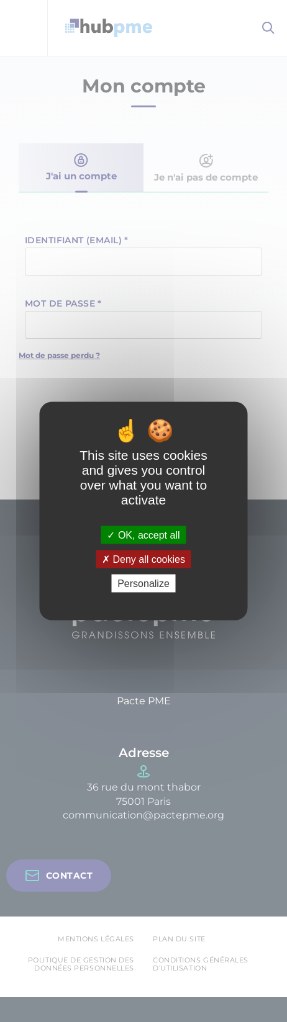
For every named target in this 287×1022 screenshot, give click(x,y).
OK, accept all (143, 534)
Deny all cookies (143, 559)
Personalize (143, 583)
